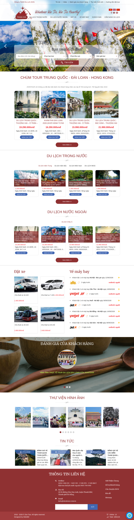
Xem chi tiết (27, 141)
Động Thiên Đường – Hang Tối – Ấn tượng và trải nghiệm (53, 188)
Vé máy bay (79, 271)
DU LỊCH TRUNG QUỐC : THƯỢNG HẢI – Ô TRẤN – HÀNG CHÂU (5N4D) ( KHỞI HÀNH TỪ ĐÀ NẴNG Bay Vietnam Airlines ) (25, 241)
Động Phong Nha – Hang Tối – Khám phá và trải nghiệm (80, 188)
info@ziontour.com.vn (67, 505)
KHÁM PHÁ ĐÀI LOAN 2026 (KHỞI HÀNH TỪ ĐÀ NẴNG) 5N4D (53, 127)
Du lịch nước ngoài (67, 216)
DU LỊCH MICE (90, 166)
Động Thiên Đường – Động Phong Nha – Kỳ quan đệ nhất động (107, 187)
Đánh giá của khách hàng (79, 2)
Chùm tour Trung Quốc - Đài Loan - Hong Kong (66, 78)
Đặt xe (19, 271)
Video (65, 2)
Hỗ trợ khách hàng (112, 489)
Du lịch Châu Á (67, 222)
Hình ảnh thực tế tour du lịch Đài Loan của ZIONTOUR (67, 382)
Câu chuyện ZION (112, 493)
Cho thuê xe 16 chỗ (18, 295)
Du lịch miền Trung (45, 166)
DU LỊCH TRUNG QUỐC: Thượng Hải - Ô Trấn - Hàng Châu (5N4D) (80, 127)
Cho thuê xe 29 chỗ (18, 325)
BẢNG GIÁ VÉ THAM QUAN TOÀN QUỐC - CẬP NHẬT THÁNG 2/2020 (42, 459)
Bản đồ (108, 497)
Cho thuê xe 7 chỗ (43, 295)
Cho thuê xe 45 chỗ (44, 325)
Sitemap (108, 502)
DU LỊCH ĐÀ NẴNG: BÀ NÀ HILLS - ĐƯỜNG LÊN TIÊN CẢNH (25, 187)
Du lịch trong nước (67, 160)
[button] (64, 69)
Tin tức (58, 2)
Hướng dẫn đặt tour (113, 2)
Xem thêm (67, 149)
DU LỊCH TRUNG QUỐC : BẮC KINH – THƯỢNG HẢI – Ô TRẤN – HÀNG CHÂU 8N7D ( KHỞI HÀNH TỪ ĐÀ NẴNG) (107, 242)
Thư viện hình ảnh (97, 2)
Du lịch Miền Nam (75, 166)
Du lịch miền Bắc (61, 166)
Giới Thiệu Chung (112, 485)
